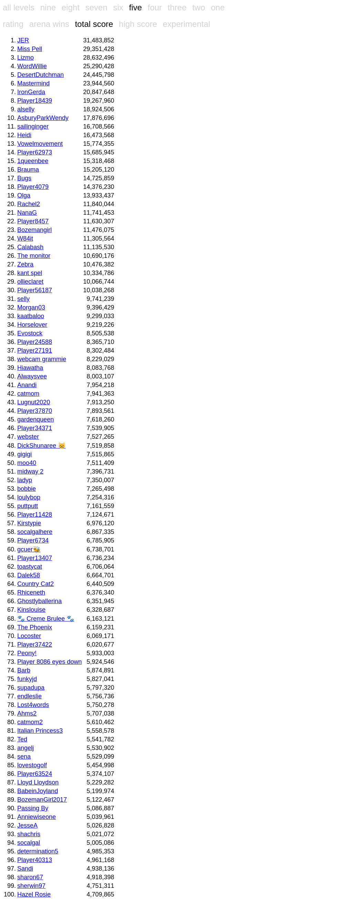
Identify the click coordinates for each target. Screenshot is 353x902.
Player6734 (33, 540)
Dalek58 (28, 575)
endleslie (29, 696)
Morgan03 (31, 307)
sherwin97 (31, 885)
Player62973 (34, 152)
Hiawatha (30, 367)
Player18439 (34, 100)
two (198, 7)
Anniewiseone (36, 816)
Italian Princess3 (40, 730)
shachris (28, 834)
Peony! (27, 653)
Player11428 (34, 514)
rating (13, 24)
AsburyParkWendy (43, 117)
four (155, 7)
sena (24, 756)
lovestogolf (32, 765)
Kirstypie (29, 523)
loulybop (28, 497)
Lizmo (25, 57)
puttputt (27, 506)
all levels (18, 7)
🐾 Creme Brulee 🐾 (45, 618)
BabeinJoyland (37, 791)
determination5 (37, 851)
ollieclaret (30, 281)
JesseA (27, 825)
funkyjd (27, 679)
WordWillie (32, 66)
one (218, 7)
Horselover (32, 324)
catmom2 (30, 722)
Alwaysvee (32, 376)
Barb (23, 670)
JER (23, 40)
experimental (186, 24)
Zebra (25, 264)
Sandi (25, 868)
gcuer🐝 (28, 549)
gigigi (24, 454)
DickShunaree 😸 (41, 445)
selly (23, 298)
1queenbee (32, 161)
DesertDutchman (40, 74)
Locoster (29, 635)
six (118, 7)
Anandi (27, 385)
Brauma (28, 169)
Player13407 (34, 558)
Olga (23, 195)
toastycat (29, 566)
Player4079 (33, 186)
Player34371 (34, 428)
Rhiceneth (31, 592)
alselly (25, 109)
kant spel (29, 273)
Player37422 (34, 644)
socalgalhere (34, 531)
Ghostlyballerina (39, 601)
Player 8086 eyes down (49, 661)
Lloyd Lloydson (38, 782)
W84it (25, 238)
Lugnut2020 (33, 402)
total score (94, 24)
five (135, 7)
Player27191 (34, 350)
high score (138, 24)
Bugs (24, 178)
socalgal (28, 842)
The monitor (33, 255)
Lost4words (33, 704)
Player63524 (34, 773)
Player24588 (34, 341)
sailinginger (33, 126)
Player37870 (34, 410)
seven (96, 7)
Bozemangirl (34, 229)
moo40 (26, 462)
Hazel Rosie (34, 894)
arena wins (49, 24)
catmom (28, 393)
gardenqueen (35, 419)
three (177, 7)
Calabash (30, 247)
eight (71, 7)
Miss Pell (29, 48)
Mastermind (33, 83)
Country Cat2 (35, 583)
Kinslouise (31, 609)
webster (28, 436)
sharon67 (30, 877)
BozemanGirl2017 (42, 799)
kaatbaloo (30, 316)
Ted (22, 739)
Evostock (29, 333)
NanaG (27, 212)
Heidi (24, 135)
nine (48, 7)
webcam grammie (41, 359)
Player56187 (34, 290)
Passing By (32, 808)
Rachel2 (28, 204)
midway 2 (30, 471)
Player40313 (34, 860)
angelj (25, 747)
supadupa (30, 687)
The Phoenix (34, 627)
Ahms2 (27, 713)
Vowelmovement (40, 143)
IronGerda (31, 92)
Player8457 (33, 221)
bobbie (26, 488)
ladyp (24, 480)
